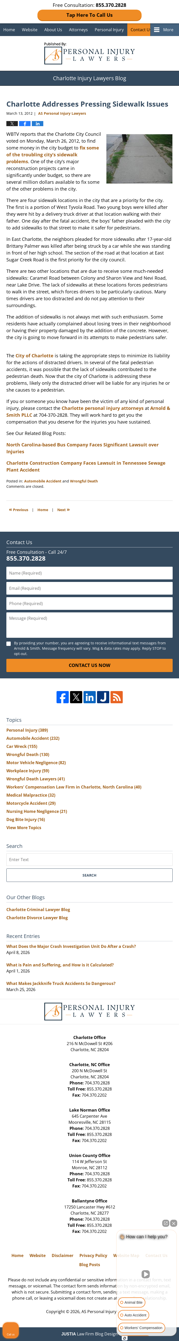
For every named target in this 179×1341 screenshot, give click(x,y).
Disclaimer (62, 1255)
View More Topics (23, 827)
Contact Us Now (89, 665)
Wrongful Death (84, 481)
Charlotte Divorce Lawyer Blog (37, 917)
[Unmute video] (147, 1274)
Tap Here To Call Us (89, 15)
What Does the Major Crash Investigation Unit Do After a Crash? (71, 946)
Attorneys (78, 29)
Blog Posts (89, 1264)
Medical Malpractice (30, 795)
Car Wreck (21, 746)
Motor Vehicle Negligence (36, 762)
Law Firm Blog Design (89, 1334)
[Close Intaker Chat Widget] (173, 1223)
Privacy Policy (93, 1255)
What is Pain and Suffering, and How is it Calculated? (60, 965)
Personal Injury (109, 29)
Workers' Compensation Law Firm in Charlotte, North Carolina (73, 787)
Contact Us (141, 29)
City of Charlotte (34, 356)
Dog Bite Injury (25, 819)
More (168, 29)
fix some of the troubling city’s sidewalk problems (52, 154)
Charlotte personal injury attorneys (103, 408)
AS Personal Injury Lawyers (107, 1311)
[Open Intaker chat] (125, 1338)
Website (29, 29)
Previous (18, 509)
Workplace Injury (27, 771)
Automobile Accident (42, 481)
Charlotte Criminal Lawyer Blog (38, 909)
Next (63, 509)
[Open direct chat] (165, 1223)
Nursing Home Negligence (36, 811)
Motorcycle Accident (31, 803)
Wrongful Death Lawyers (35, 779)
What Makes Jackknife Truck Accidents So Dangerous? (61, 983)
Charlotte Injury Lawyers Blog (89, 53)
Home (9, 29)
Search (89, 875)
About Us (53, 29)
